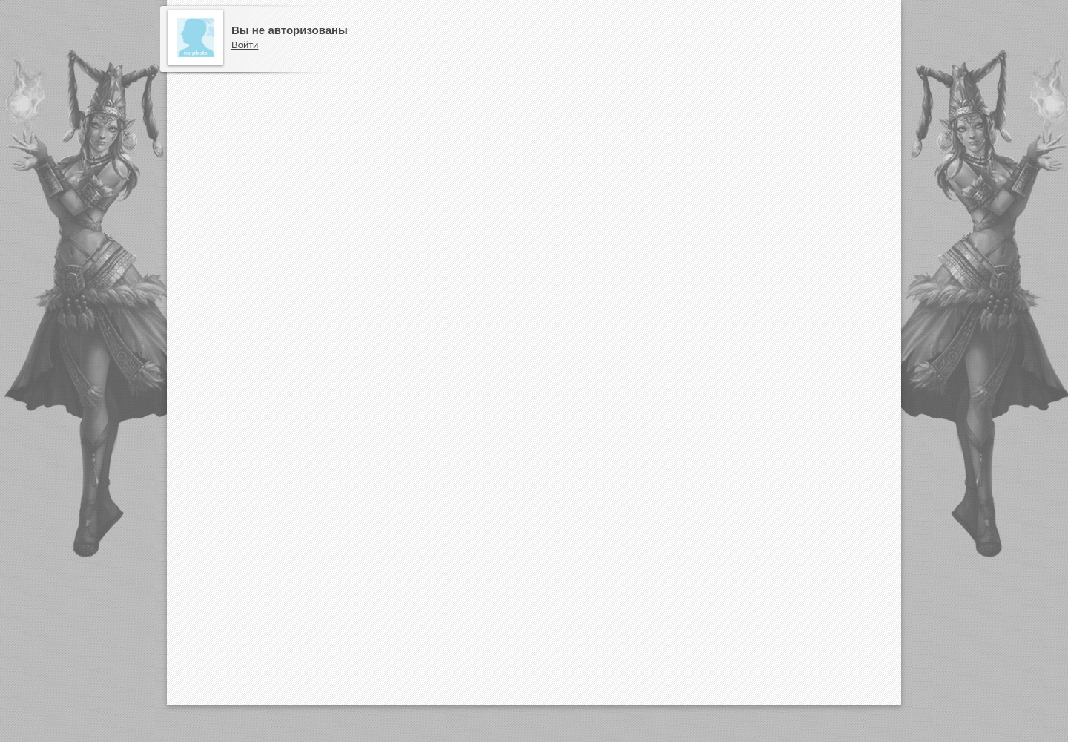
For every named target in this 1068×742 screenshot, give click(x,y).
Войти (244, 44)
